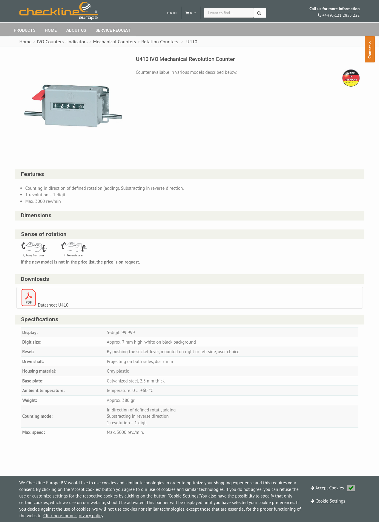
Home (51, 30)
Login (172, 12)
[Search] (259, 13)
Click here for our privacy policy (73, 515)
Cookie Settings (330, 501)
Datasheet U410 (53, 305)
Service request (113, 30)
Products (24, 30)
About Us (76, 30)
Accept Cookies (335, 488)
